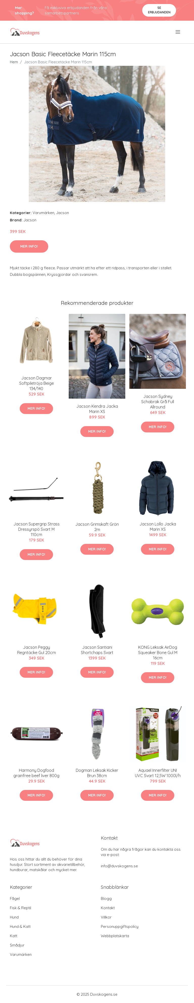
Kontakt (108, 907)
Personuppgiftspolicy (119, 926)
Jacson (62, 212)
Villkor (106, 917)
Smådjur (17, 945)
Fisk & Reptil (20, 907)
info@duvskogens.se (119, 866)
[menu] (178, 32)
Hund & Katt (20, 926)
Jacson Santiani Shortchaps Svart (97, 650)
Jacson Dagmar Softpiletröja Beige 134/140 (36, 383)
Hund (14, 917)
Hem (14, 62)
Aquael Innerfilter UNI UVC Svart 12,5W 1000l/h (158, 773)
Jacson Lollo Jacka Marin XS (157, 526)
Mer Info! (29, 246)
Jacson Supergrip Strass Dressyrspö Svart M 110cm (36, 529)
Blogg (106, 898)
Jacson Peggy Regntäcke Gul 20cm (36, 650)
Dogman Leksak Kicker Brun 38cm (97, 773)
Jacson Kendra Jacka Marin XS (97, 409)
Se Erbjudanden (159, 10)
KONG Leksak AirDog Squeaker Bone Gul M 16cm (157, 652)
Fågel (15, 898)
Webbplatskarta (115, 935)
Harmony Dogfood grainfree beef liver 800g (36, 773)
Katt (13, 935)
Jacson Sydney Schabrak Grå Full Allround (157, 401)
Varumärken (43, 212)
